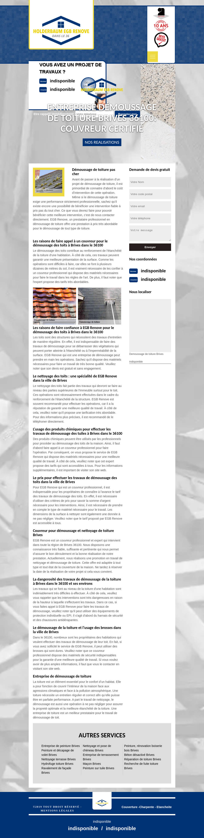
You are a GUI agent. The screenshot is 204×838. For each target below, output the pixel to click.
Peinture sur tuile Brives (98, 768)
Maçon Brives (92, 763)
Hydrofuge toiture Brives (57, 763)
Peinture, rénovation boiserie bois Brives (143, 748)
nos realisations (102, 142)
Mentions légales (57, 810)
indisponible (153, 271)
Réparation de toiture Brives (142, 759)
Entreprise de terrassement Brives (101, 757)
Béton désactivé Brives (139, 754)
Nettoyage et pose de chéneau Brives (97, 748)
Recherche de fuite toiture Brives (141, 766)
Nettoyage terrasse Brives (58, 759)
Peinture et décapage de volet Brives (57, 752)
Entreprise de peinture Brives (60, 746)
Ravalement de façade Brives (56, 770)
